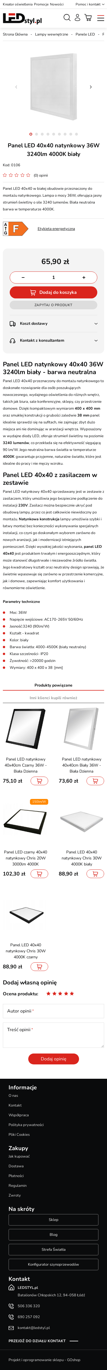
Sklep (53, 1219)
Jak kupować (19, 1156)
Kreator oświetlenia (18, 4)
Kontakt (15, 1105)
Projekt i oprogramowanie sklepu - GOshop (44, 1360)
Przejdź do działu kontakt (37, 1341)
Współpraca (19, 1115)
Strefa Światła (54, 1249)
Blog (54, 1234)
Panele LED (85, 34)
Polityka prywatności (26, 1124)
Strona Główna (15, 34)
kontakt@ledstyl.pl (34, 1327)
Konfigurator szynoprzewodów (53, 1264)
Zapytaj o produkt (53, 305)
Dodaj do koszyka (58, 292)
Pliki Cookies (19, 1134)
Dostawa (16, 1166)
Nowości (57, 4)
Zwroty (15, 1195)
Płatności (16, 1176)
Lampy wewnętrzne (51, 34)
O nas (13, 1095)
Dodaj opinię (53, 1059)
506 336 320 (29, 1306)
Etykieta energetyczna (56, 228)
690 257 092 (29, 1317)
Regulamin (18, 1185)
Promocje (41, 4)
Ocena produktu (20, 994)
